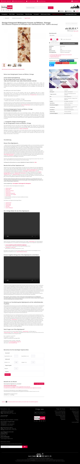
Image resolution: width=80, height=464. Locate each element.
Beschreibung (4, 69)
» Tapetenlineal (8, 205)
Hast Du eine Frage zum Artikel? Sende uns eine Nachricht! (60, 54)
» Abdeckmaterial (8, 188)
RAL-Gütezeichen (10, 155)
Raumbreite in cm (8, 356)
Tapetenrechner (15, 69)
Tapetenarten (63, 419)
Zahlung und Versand (75, 411)
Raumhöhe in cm (25, 356)
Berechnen (7, 374)
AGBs (78, 420)
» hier (35, 162)
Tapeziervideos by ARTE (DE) (60, 412)
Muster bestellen (21, 69)
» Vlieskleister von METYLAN (10, 247)
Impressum (77, 417)
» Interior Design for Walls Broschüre (7, 438)
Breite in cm (7, 362)
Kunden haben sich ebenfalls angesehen (30, 401)
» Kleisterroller (7, 189)
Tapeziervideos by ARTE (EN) (60, 413)
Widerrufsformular (76, 412)
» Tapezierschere (8, 202)
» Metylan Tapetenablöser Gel (31, 169)
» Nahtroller (7, 206)
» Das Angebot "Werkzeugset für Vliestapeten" (21, 183)
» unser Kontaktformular (12, 342)
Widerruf (77, 419)
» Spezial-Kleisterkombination (21, 251)
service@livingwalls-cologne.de (15, 341)
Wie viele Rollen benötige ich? (55, 55)
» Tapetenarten (16, 332)
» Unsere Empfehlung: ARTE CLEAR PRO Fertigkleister (16, 244)
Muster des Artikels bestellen (69, 43)
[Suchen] (50, 7)
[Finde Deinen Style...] (39, 7)
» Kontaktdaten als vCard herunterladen (7, 410)
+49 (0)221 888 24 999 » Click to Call (9, 428)
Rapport (6, 368)
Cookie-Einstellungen (75, 422)
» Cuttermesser (8, 194)
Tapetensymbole (62, 416)
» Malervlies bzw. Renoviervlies (20, 173)
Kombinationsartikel (11, 401)
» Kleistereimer (8, 192)
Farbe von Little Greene (25, 104)
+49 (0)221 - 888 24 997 (6, 1)
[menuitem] (39, 7)
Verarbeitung (9, 69)
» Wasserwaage (8, 204)
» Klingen (14, 194)
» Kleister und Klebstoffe (23, 128)
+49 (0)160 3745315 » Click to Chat (10, 429)
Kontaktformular (76, 413)
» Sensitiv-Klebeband (9, 207)
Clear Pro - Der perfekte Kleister (60, 411)
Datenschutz (77, 416)
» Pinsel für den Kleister (9, 190)
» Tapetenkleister (31, 241)
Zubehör (4, 401)
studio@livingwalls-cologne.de (7, 427)
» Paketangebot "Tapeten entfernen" (29, 170)
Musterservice (76, 415)
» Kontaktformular (33, 94)
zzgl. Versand (76, 31)
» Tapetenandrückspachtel (10, 193)
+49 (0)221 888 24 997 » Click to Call (9, 413)
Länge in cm (24, 362)
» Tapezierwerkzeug (15, 174)
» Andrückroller (8, 195)
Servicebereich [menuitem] (75, 1)
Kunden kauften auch (19, 401)
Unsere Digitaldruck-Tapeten (60, 415)
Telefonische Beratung (53, 57)
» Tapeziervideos (25, 331)
